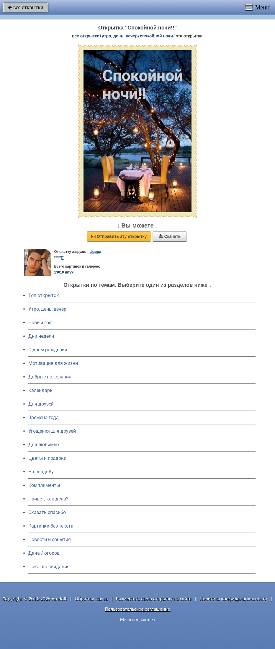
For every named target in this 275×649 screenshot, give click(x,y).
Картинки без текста (50, 526)
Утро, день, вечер (47, 309)
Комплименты (44, 485)
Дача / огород (44, 553)
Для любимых (44, 444)
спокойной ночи (156, 36)
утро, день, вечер (120, 36)
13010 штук (63, 272)
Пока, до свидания (49, 566)
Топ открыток (43, 295)
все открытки (25, 7)
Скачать (170, 236)
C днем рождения (47, 349)
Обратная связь (91, 599)
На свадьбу (41, 472)
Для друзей (41, 404)
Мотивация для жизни (53, 363)
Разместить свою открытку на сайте (153, 599)
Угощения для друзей (52, 431)
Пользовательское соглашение (137, 609)
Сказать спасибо (47, 512)
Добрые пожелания (49, 377)
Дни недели (41, 336)
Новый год (40, 322)
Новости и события (49, 539)
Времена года (43, 417)
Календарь (40, 390)
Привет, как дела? (48, 499)
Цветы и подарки (47, 458)
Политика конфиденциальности (233, 599)
